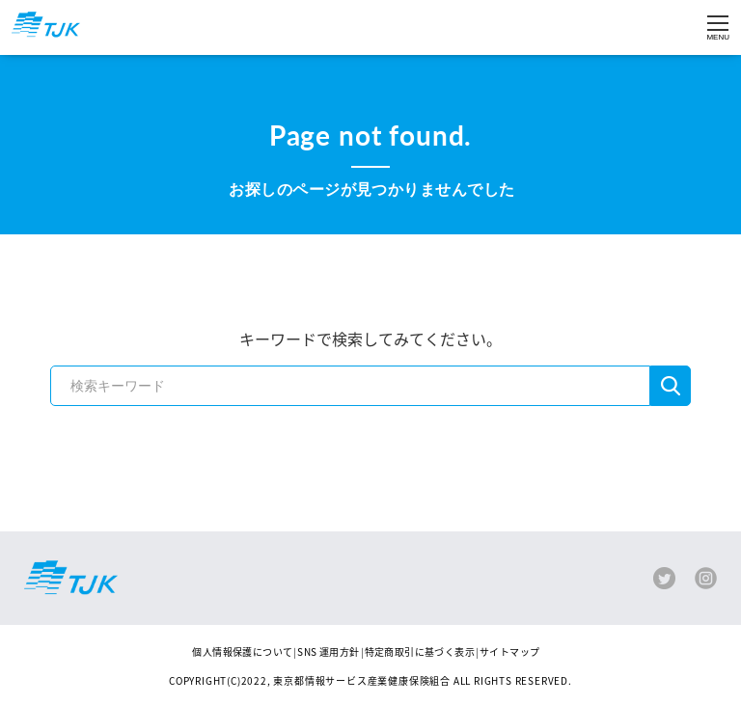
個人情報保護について (242, 651)
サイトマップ (509, 651)
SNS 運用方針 (328, 651)
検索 (670, 386)
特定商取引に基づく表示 (420, 651)
